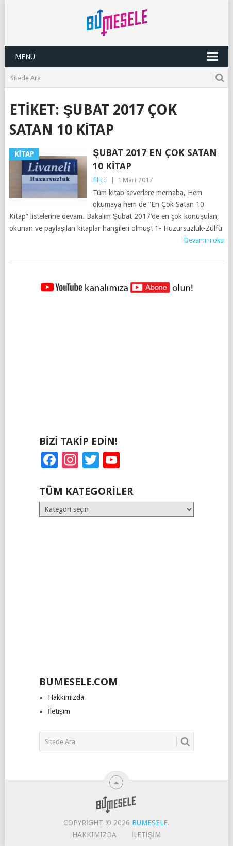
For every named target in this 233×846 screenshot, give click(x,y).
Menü (25, 57)
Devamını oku (204, 240)
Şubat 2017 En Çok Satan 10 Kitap (155, 159)
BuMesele (150, 823)
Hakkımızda (66, 697)
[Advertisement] (116, 369)
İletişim (59, 711)
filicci (100, 180)
